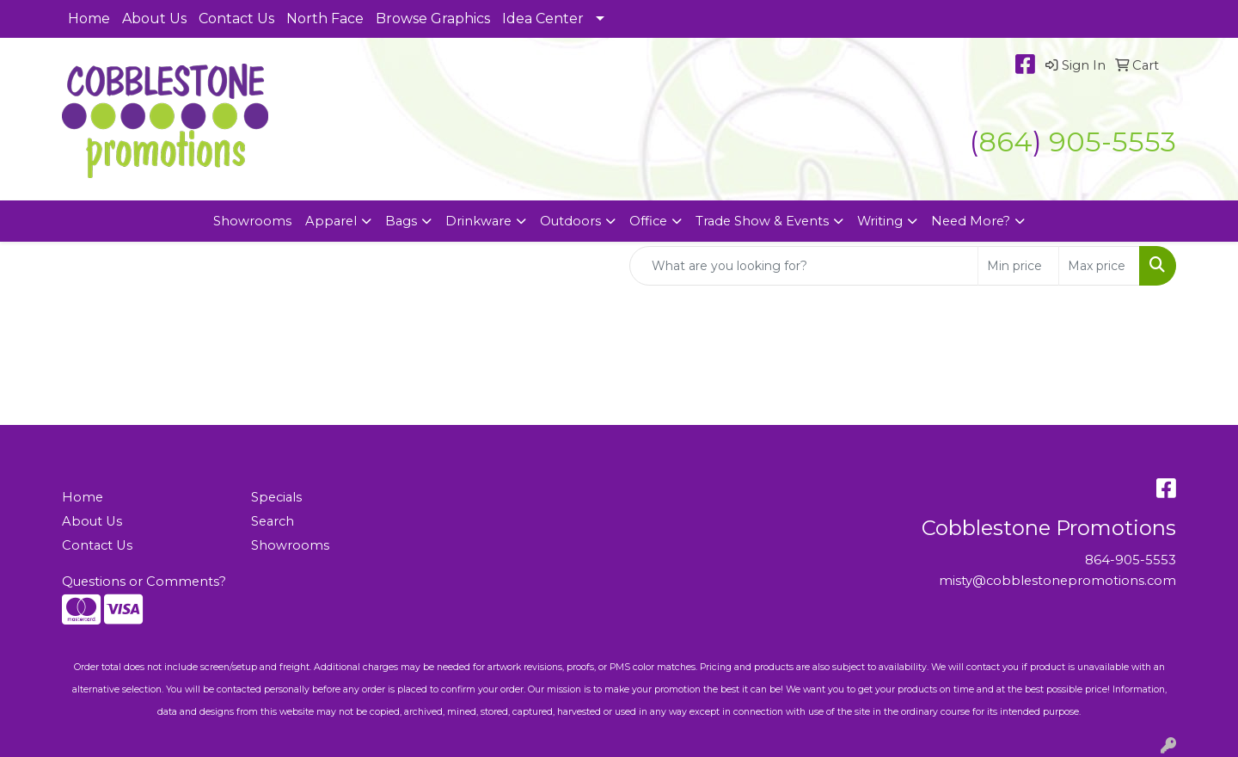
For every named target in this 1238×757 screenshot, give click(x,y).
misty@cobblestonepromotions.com (1057, 580)
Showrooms (252, 221)
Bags (401, 221)
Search (272, 521)
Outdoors (570, 221)
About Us (154, 18)
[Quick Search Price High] (1099, 266)
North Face (325, 18)
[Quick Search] (803, 266)
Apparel (331, 221)
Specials (276, 497)
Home (89, 18)
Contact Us (236, 18)
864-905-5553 (1130, 560)
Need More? (970, 221)
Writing (880, 221)
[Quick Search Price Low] (1018, 266)
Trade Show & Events (762, 221)
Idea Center (543, 18)
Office (648, 221)
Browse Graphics (433, 18)
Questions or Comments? (144, 581)
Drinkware (478, 221)
